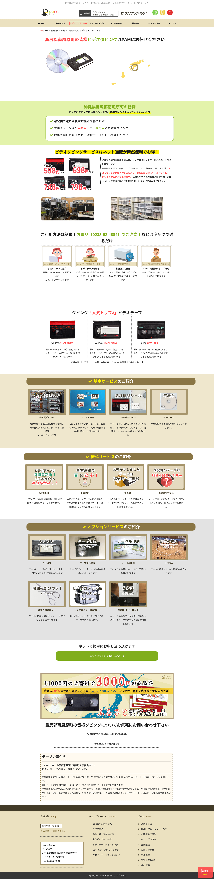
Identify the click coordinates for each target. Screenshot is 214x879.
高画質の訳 (145, 824)
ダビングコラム (147, 839)
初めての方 (60, 23)
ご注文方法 (96, 829)
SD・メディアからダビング (104, 850)
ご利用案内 (116, 23)
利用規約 (144, 855)
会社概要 (144, 865)
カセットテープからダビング (105, 855)
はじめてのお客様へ (101, 824)
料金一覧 (135, 23)
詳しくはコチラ (47, 435)
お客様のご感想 (147, 834)
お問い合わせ (146, 850)
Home (41, 23)
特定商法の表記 (147, 860)
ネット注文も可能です (57, 280)
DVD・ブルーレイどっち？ (152, 829)
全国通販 (144, 845)
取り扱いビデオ (97, 23)
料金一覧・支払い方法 (102, 834)
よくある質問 (154, 23)
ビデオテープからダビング (104, 845)
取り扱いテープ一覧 (101, 839)
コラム (172, 23)
